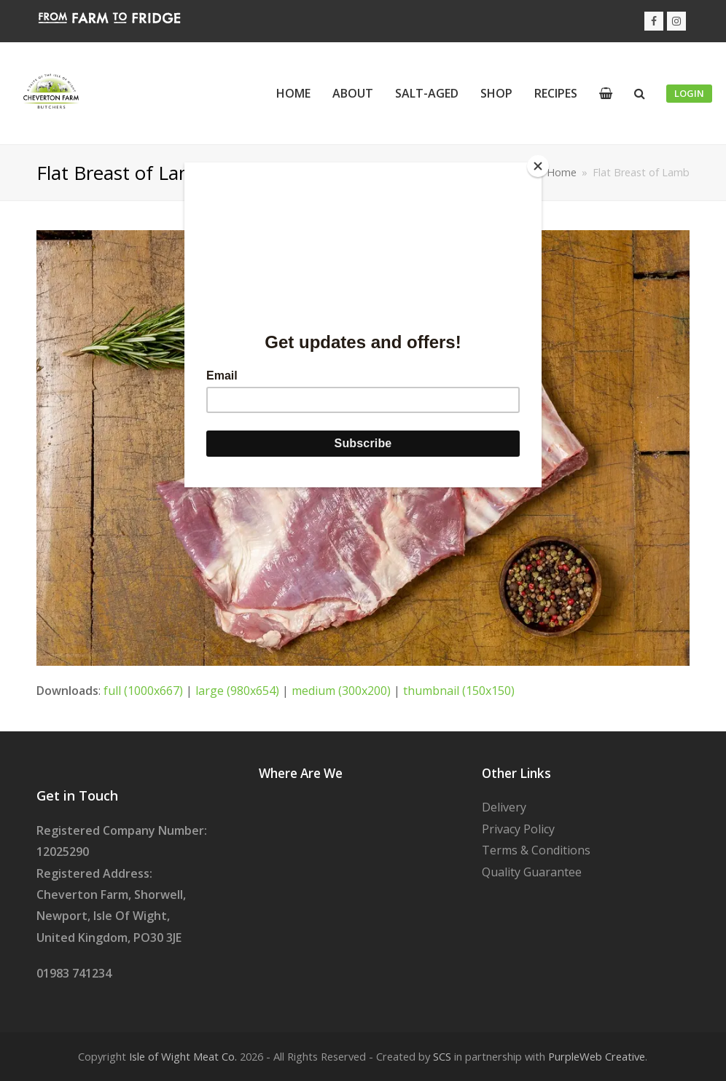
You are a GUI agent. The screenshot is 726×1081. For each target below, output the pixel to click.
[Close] (538, 166)
